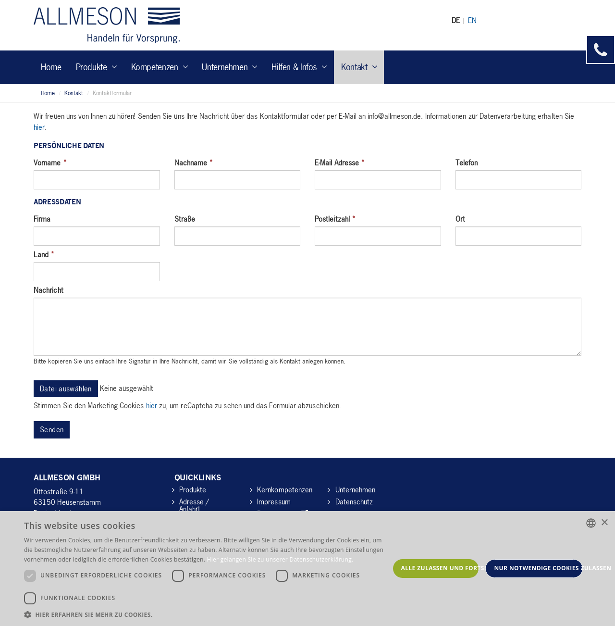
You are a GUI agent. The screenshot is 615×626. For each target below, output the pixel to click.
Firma (42, 219)
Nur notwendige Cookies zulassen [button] (538, 568)
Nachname (193, 162)
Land (44, 254)
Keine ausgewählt (126, 387)
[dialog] (307, 568)
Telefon (466, 162)
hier (39, 127)
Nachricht (48, 290)
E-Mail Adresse (340, 162)
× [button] (604, 522)
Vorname (50, 162)
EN (472, 20)
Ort (460, 219)
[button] (207, 614)
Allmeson (107, 25)
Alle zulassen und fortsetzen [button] (440, 568)
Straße (184, 219)
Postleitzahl (335, 219)
